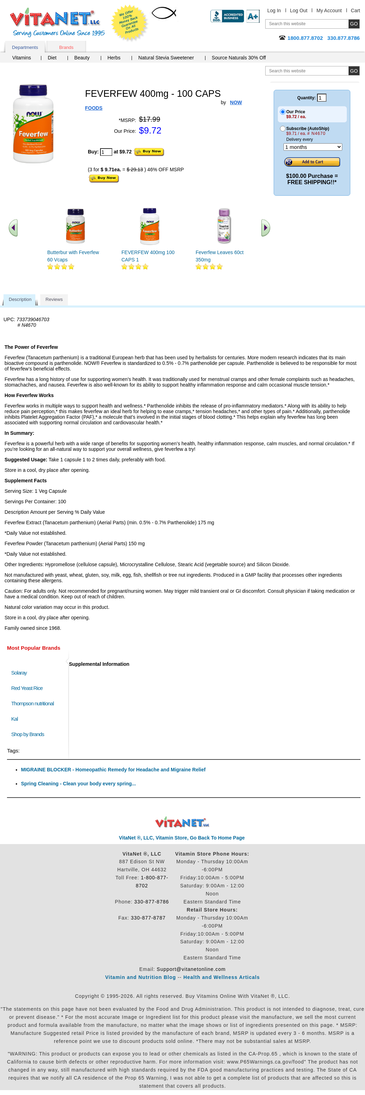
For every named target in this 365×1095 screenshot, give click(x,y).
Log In (274, 10)
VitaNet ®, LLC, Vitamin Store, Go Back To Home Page (182, 838)
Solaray (19, 673)
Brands (66, 47)
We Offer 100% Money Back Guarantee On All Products (130, 23)
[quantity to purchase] (106, 152)
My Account (329, 10)
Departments (25, 47)
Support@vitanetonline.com (191, 969)
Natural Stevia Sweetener (166, 57)
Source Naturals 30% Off (239, 57)
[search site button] (354, 70)
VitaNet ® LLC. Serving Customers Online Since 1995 (57, 22)
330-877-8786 (151, 902)
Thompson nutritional (32, 703)
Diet (52, 57)
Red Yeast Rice (27, 688)
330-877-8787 (148, 918)
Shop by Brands (29, 734)
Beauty (82, 57)
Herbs (113, 57)
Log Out (299, 10)
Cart (355, 10)
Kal (14, 719)
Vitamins (21, 57)
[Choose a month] (312, 147)
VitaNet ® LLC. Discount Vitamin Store (182, 822)
